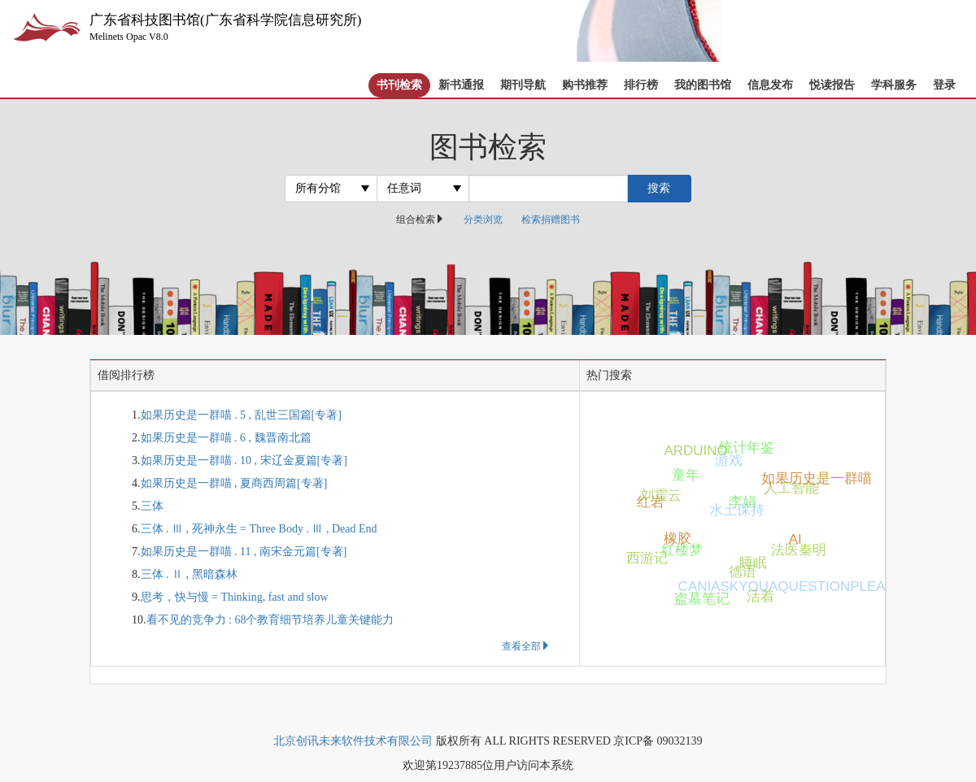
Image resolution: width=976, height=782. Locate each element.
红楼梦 (681, 550)
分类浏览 (483, 219)
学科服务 (894, 85)
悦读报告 (832, 85)
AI (794, 540)
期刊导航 (523, 85)
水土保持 (730, 511)
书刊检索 (399, 85)
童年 (686, 474)
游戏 (728, 461)
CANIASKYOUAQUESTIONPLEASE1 (700, 585)
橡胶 (679, 537)
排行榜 (641, 85)
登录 (944, 85)
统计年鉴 (741, 446)
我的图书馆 (702, 85)
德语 (742, 572)
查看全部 (526, 646)
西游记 (647, 558)
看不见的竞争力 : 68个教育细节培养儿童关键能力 (270, 620)
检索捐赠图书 (550, 219)
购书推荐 (585, 85)
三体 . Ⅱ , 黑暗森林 (189, 574)
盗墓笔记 (696, 598)
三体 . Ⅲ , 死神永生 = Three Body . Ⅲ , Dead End (259, 529)
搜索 (658, 188)
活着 (760, 596)
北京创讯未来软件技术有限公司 (353, 741)
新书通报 (461, 85)
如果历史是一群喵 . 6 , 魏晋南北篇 (226, 438)
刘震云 (660, 496)
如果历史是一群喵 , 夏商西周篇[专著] (234, 483)
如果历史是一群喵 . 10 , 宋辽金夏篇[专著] (244, 460)
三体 (152, 506)
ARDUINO (688, 450)
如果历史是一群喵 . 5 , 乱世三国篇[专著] (241, 415)
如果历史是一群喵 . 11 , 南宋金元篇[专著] (244, 551)
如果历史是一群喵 (787, 479)
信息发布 (770, 85)
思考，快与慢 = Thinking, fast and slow (235, 597)
